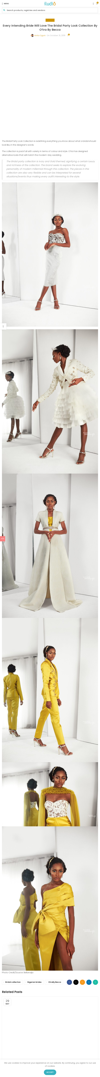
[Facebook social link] (69, 889)
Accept (50, 1072)
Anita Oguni (39, 35)
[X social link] (76, 889)
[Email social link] (82, 889)
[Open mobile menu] (5, 3)
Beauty (50, 20)
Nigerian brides (34, 889)
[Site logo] (50, 3)
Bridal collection (13, 889)
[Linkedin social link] (89, 889)
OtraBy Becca (54, 889)
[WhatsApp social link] (95, 889)
